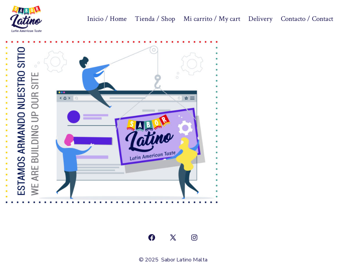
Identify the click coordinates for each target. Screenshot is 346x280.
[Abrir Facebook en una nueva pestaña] (151, 237)
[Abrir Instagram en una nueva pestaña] (194, 237)
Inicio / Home (107, 18)
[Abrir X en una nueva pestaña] (173, 237)
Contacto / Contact (307, 18)
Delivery (260, 18)
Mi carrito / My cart (211, 18)
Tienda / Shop (155, 18)
